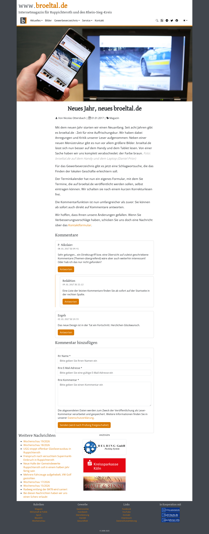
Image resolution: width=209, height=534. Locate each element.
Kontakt (99, 20)
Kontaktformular (79, 225)
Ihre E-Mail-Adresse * (70, 368)
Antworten (66, 269)
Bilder (48, 20)
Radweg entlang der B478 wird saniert (45, 489)
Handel (82, 517)
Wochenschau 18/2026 (36, 445)
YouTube (126, 511)
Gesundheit (82, 520)
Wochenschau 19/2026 (36, 441)
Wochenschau (38, 520)
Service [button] (86, 20)
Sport (38, 515)
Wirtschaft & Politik (38, 511)
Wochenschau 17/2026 (36, 482)
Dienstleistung (82, 515)
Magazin (39, 509)
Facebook (126, 509)
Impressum (126, 517)
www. (42, 5)
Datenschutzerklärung (81, 418)
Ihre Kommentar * (68, 380)
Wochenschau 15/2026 (36, 485)
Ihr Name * (64, 356)
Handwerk (82, 511)
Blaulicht (39, 517)
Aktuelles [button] (35, 20)
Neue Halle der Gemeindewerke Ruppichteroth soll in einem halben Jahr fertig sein (46, 467)
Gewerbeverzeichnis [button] (66, 20)
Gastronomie (83, 509)
